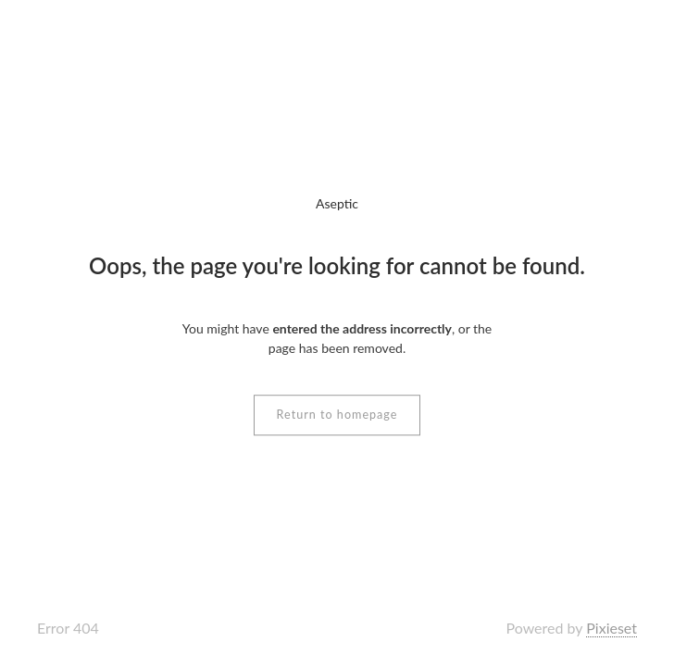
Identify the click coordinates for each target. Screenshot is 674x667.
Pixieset (611, 627)
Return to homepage (337, 415)
